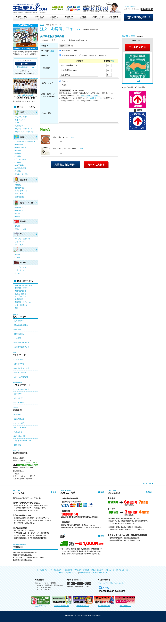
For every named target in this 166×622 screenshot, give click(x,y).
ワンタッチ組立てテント (23, 239)
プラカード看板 (20, 159)
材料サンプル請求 (97, 570)
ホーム (42, 25)
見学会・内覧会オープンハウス (20, 295)
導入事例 (17, 329)
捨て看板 (18, 150)
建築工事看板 (19, 165)
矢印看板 (18, 156)
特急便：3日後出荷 (89, 56)
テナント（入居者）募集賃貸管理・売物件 (23, 287)
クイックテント (20, 242)
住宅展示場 (19, 299)
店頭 (16, 308)
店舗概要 (86, 570)
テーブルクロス (20, 267)
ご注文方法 (18, 359)
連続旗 (17, 254)
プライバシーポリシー (22, 441)
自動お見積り (19, 334)
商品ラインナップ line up (22, 17)
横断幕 (17, 216)
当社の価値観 (19, 419)
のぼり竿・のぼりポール (23, 129)
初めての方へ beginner (39, 17)
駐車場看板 (19, 144)
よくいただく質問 (21, 377)
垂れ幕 (17, 213)
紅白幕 (17, 226)
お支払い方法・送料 (21, 368)
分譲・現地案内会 (21, 305)
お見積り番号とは (130, 6)
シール (17, 273)
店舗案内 (17, 415)
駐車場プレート (20, 147)
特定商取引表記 (20, 436)
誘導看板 (18, 153)
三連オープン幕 (20, 229)
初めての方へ (19, 321)
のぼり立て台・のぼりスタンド (26, 132)
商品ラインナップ (46, 570)
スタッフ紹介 (19, 423)
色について (18, 398)
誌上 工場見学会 (20, 428)
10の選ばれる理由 (21, 325)
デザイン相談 (19, 402)
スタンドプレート (21, 191)
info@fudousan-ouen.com (90, 96)
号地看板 (18, 171)
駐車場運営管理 (20, 291)
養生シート (19, 210)
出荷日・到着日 (20, 373)
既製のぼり (19, 126)
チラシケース (19, 270)
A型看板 (18, 185)
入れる (64, 85)
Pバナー (18, 123)
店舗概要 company (83, 17)
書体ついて (18, 394)
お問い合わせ (109, 570)
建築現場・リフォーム (23, 302)
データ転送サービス (93, 98)
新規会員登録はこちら (25, 67)
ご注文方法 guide (54, 17)
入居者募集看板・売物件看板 (25, 141)
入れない (65, 81)
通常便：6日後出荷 (69, 56)
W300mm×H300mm (69, 51)
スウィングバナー (21, 120)
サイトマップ (73, 572)
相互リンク (18, 432)
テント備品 (19, 245)
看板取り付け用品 (21, 174)
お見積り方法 (19, 364)
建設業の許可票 (20, 168)
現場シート (19, 207)
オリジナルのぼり (21, 117)
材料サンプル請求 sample (98, 17)
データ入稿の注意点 (21, 389)
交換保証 (17, 338)
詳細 (52, 51)
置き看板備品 (19, 197)
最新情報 (17, 445)
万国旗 (17, 257)
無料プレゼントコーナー (123, 570)
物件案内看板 (19, 188)
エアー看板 (19, 194)
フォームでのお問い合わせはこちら (111, 583)
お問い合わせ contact (113, 17)
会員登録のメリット (21, 342)
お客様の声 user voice (68, 17)
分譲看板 (18, 162)
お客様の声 (77, 570)
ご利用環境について (21, 347)
